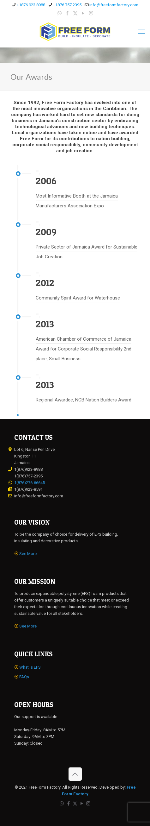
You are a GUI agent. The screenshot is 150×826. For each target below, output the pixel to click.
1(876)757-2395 (28, 476)
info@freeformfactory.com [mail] (113, 5)
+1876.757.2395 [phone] (67, 5)
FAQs (24, 676)
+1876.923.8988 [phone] (31, 5)
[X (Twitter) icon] (75, 13)
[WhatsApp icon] (59, 13)
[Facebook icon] (67, 13)
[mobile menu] (141, 31)
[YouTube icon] (83, 13)
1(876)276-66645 (29, 482)
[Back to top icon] (75, 774)
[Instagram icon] (91, 13)
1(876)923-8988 (28, 469)
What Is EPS (30, 667)
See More (28, 553)
